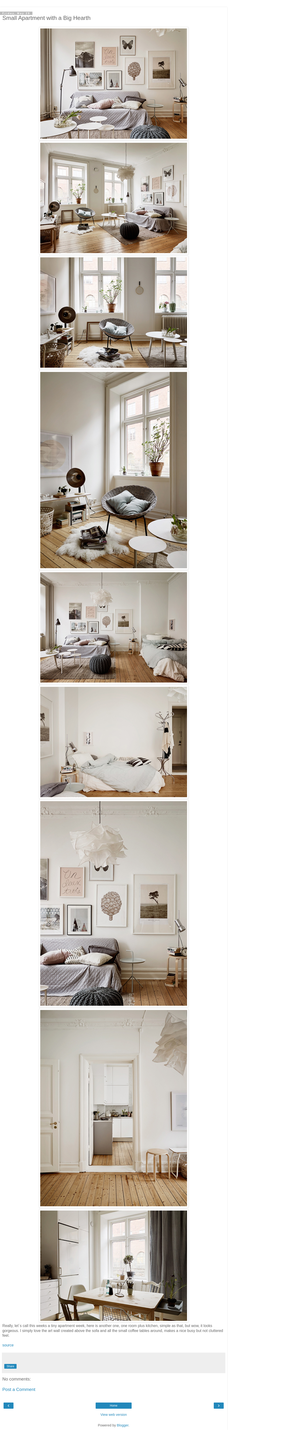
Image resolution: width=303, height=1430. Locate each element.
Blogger (123, 1425)
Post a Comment (18, 1389)
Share (10, 1366)
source (8, 1345)
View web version (113, 1415)
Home (113, 1405)
